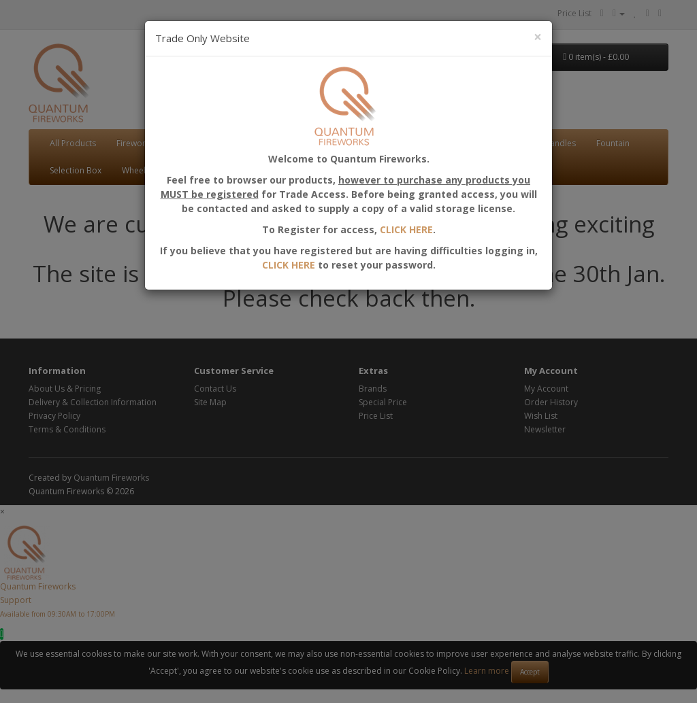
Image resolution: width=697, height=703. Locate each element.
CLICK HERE (288, 264)
